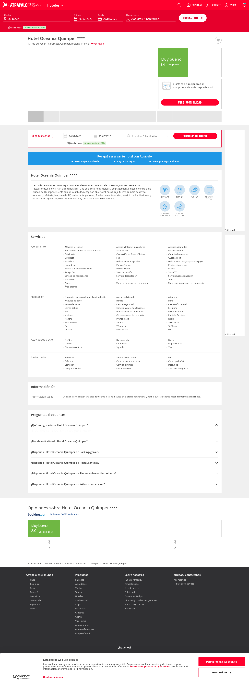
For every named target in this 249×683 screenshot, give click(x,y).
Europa (59, 563)
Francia (70, 563)
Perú (32, 588)
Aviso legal (130, 608)
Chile (32, 579)
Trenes (78, 592)
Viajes (78, 604)
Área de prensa (132, 588)
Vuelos (78, 588)
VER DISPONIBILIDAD (190, 102)
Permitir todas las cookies (221, 661)
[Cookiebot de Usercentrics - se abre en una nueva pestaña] (21, 676)
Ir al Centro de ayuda (184, 584)
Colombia (34, 583)
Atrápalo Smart (82, 633)
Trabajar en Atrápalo (134, 596)
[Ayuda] (230, 5)
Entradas (79, 579)
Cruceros (79, 612)
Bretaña (82, 563)
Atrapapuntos (82, 624)
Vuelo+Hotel (81, 600)
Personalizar (221, 672)
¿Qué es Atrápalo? (133, 579)
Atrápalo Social (132, 583)
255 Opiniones (173, 64)
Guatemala (35, 600)
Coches (78, 616)
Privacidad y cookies (134, 604)
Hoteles (48, 563)
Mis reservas (180, 580)
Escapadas (80, 608)
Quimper (94, 563)
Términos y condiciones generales (141, 600)
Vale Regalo (80, 620)
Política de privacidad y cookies (150, 666)
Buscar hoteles (192, 18)
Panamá (34, 592)
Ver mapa (97, 43)
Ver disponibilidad (195, 136)
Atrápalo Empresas (84, 629)
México (33, 608)
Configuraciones (53, 676)
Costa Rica (35, 596)
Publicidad (130, 592)
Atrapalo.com (34, 563)
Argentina (35, 604)
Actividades (80, 583)
